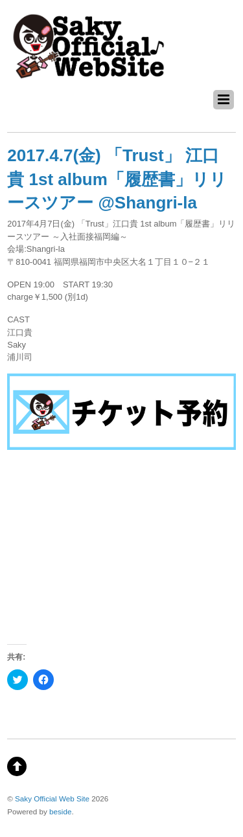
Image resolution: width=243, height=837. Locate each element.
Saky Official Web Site (52, 798)
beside (60, 811)
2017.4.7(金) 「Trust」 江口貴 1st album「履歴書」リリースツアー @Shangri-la (117, 179)
